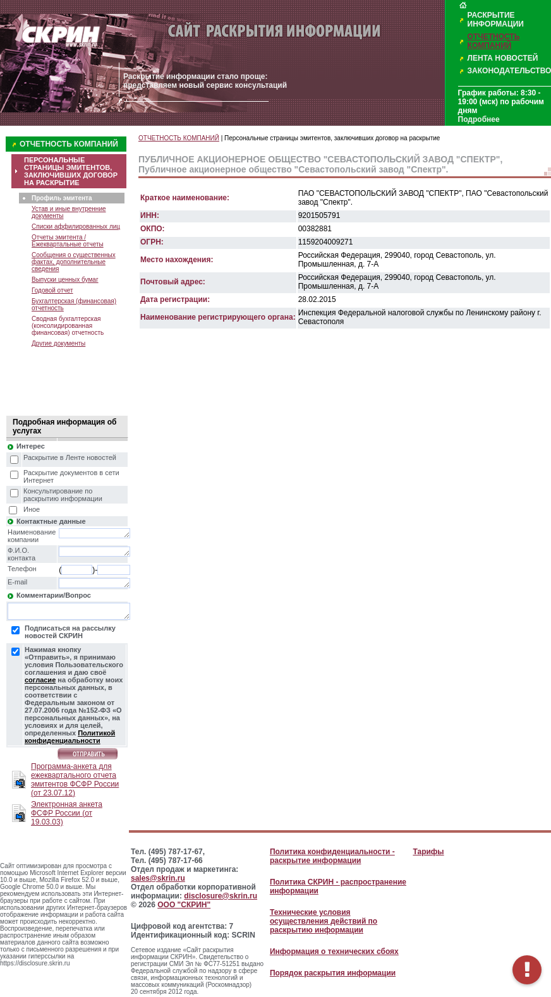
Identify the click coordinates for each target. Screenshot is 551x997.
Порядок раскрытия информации (333, 973)
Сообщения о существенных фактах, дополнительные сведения (74, 261)
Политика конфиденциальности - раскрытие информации (332, 856)
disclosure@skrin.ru (220, 895)
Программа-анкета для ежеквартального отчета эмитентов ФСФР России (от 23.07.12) (75, 779)
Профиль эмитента (62, 198)
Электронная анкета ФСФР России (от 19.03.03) (66, 813)
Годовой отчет (52, 290)
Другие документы (58, 343)
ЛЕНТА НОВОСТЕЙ (503, 58)
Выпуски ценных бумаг (65, 279)
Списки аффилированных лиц (76, 226)
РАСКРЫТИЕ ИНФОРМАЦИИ (496, 19)
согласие (40, 680)
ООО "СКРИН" (183, 904)
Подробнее (479, 119)
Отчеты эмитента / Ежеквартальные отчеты (68, 241)
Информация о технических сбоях (334, 951)
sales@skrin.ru (158, 878)
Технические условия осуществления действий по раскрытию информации (323, 921)
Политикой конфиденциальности (70, 736)
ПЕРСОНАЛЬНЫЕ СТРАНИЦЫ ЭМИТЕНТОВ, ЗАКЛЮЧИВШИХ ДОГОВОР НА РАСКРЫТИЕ (71, 171)
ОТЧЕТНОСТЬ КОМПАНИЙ (494, 41)
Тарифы (428, 851)
